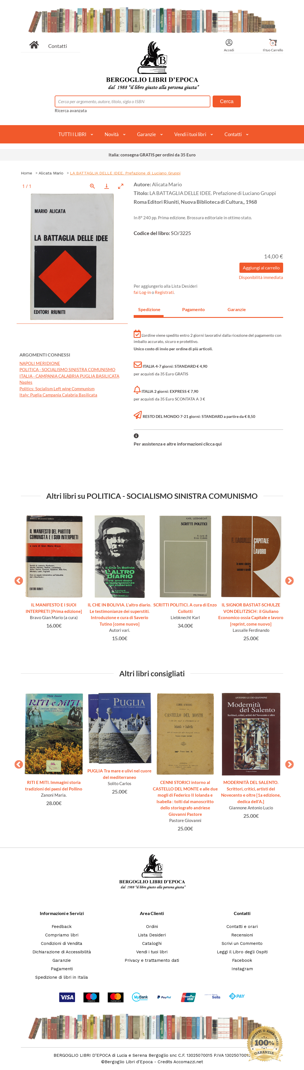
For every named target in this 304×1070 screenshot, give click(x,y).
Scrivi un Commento (242, 943)
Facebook (242, 960)
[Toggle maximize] (121, 186)
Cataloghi (152, 943)
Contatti (57, 46)
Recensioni (242, 935)
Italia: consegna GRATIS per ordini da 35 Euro (152, 154)
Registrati (164, 292)
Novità (112, 134)
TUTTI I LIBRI (72, 134)
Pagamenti (62, 968)
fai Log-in (143, 292)
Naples (25, 382)
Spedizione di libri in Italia (61, 977)
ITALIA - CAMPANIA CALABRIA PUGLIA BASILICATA (69, 375)
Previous (16, 579)
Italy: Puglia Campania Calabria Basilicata (58, 394)
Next (287, 579)
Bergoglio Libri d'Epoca (129, 1061)
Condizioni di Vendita (61, 943)
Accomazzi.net (188, 1061)
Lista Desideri (152, 935)
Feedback (62, 926)
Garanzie (146, 134)
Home (26, 173)
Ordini (152, 926)
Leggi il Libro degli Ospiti (242, 951)
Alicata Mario (51, 173)
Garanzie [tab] (237, 309)
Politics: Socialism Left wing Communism (56, 388)
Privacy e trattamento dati (152, 960)
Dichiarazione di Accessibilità (61, 951)
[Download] (107, 186)
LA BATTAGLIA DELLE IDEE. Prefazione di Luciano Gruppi (125, 173)
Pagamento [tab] (193, 309)
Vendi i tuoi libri (190, 134)
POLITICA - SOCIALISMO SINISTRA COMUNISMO (67, 369)
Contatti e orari (242, 926)
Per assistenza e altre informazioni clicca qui (178, 443)
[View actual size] (92, 186)
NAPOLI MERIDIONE (39, 363)
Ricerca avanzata (71, 110)
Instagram (242, 968)
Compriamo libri (61, 935)
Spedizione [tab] (149, 309)
